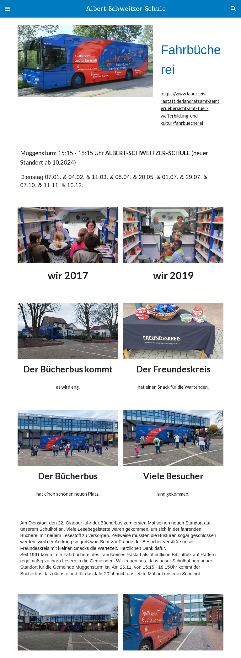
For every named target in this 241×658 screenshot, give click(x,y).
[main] (190, 55)
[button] (7, 8)
